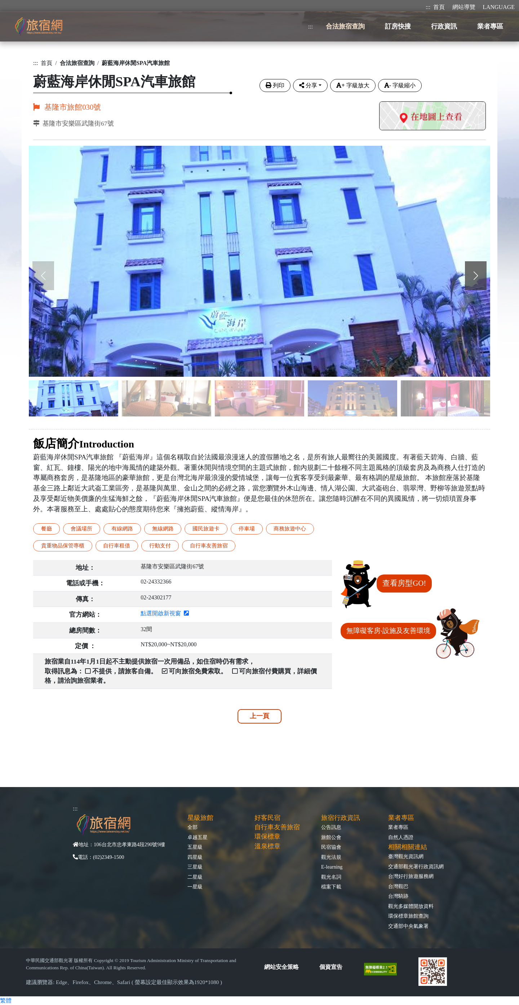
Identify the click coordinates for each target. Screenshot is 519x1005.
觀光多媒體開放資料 (411, 906)
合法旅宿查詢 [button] (345, 26)
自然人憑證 (400, 837)
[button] (476, 275)
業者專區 (398, 827)
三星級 (195, 867)
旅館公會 (331, 837)
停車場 (247, 528)
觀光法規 (331, 857)
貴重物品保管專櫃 (62, 545)
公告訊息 (331, 827)
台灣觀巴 (398, 886)
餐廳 (46, 528)
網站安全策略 (281, 967)
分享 (308, 85)
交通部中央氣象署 (408, 926)
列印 (275, 85)
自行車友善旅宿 (209, 545)
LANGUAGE (499, 7)
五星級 (195, 847)
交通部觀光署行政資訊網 (416, 866)
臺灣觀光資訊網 (405, 856)
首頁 (439, 7)
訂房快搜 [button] (398, 26)
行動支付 (160, 545)
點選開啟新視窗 (165, 613)
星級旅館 (200, 817)
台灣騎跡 (398, 896)
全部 (192, 827)
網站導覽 (463, 7)
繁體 (6, 1000)
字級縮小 (400, 85)
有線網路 (122, 528)
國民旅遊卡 (205, 528)
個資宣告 (330, 967)
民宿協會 (331, 847)
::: (428, 7)
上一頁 (259, 716)
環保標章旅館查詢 (408, 916)
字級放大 (352, 85)
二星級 (195, 877)
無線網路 (163, 528)
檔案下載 (331, 887)
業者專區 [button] (490, 26)
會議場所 (81, 528)
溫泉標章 (267, 846)
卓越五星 (197, 837)
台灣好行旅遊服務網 (411, 876)
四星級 (195, 857)
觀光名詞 (331, 877)
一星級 (195, 887)
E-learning (331, 867)
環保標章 (267, 836)
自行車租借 (116, 545)
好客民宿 (267, 817)
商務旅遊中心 (290, 528)
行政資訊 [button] (444, 26)
